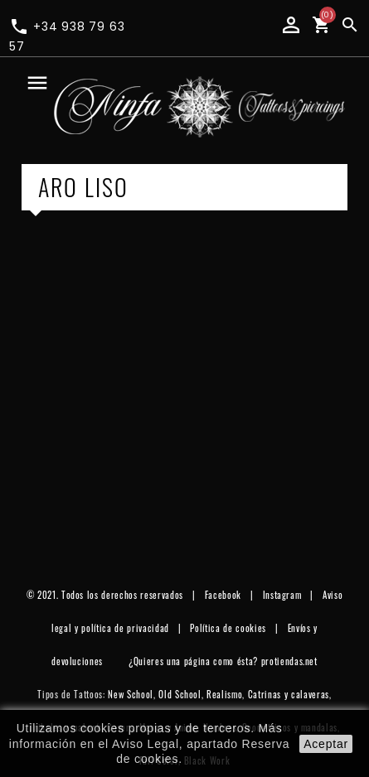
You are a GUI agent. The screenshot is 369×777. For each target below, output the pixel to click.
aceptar (325, 743)
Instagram (282, 594)
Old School (179, 694)
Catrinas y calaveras (288, 694)
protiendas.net (289, 661)
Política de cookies (228, 628)
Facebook (223, 594)
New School (130, 694)
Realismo (224, 694)
